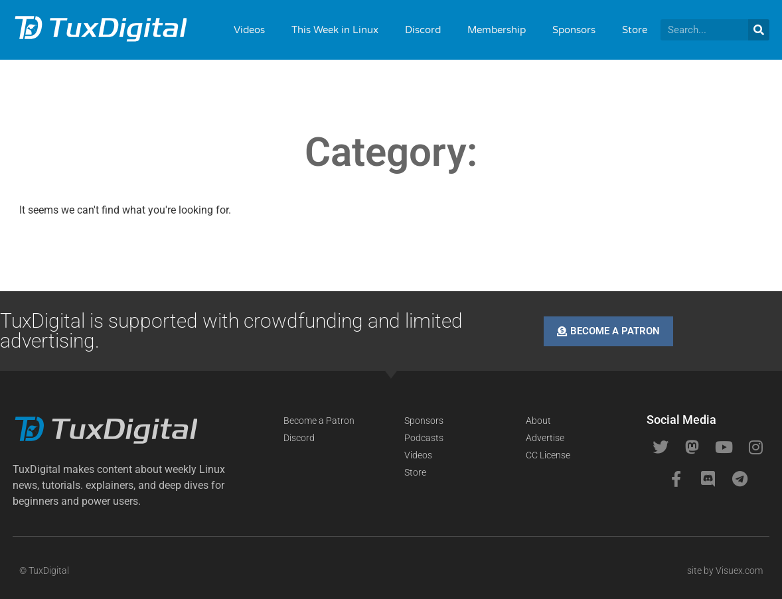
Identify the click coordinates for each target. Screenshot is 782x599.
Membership (496, 30)
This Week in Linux (334, 30)
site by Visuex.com (725, 570)
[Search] (758, 29)
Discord (423, 30)
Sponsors (573, 30)
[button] (121, 485)
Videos (249, 30)
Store (634, 30)
